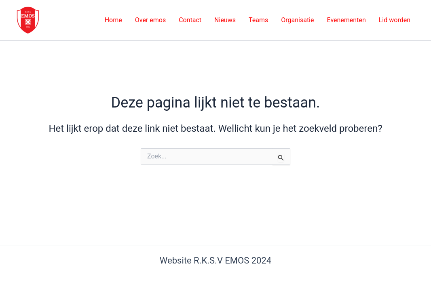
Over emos (150, 20)
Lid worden (394, 20)
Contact (190, 20)
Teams (258, 20)
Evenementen (346, 20)
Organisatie (297, 20)
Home (113, 20)
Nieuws (225, 20)
